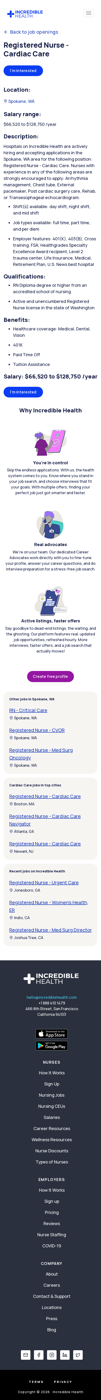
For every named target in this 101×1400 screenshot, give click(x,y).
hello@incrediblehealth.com (52, 997)
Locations (52, 1307)
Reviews (51, 1223)
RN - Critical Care (28, 710)
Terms (36, 1382)
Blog (51, 1329)
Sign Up (51, 1084)
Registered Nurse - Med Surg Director (50, 930)
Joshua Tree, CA (26, 937)
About (52, 1274)
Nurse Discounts (51, 1151)
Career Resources (52, 1128)
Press (51, 1318)
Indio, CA (19, 917)
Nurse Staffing (51, 1234)
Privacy (63, 1382)
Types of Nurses (52, 1162)
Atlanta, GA (21, 831)
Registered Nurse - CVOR (37, 730)
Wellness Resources (52, 1139)
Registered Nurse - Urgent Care (44, 882)
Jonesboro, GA (24, 890)
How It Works (52, 1073)
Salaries (52, 1117)
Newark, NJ (21, 851)
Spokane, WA (19, 101)
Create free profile (50, 676)
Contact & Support (51, 1296)
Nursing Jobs (51, 1095)
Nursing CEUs (51, 1106)
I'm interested (23, 70)
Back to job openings (31, 32)
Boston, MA (21, 804)
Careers (51, 1285)
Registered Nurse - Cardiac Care (45, 796)
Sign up (51, 1201)
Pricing (52, 1212)
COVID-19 (51, 1246)
